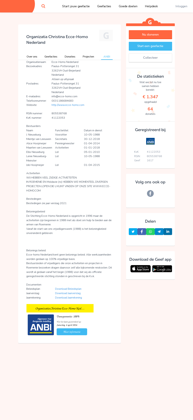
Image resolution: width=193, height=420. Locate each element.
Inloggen (181, 6)
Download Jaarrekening (68, 297)
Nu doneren (150, 34)
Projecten (88, 56)
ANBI (106, 56)
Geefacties (104, 6)
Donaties (70, 56)
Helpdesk (151, 6)
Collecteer (150, 57)
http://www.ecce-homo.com (68, 105)
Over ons (32, 56)
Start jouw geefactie (76, 6)
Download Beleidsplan (68, 289)
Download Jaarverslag (68, 293)
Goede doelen (128, 6)
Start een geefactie (150, 46)
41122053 (153, 152)
